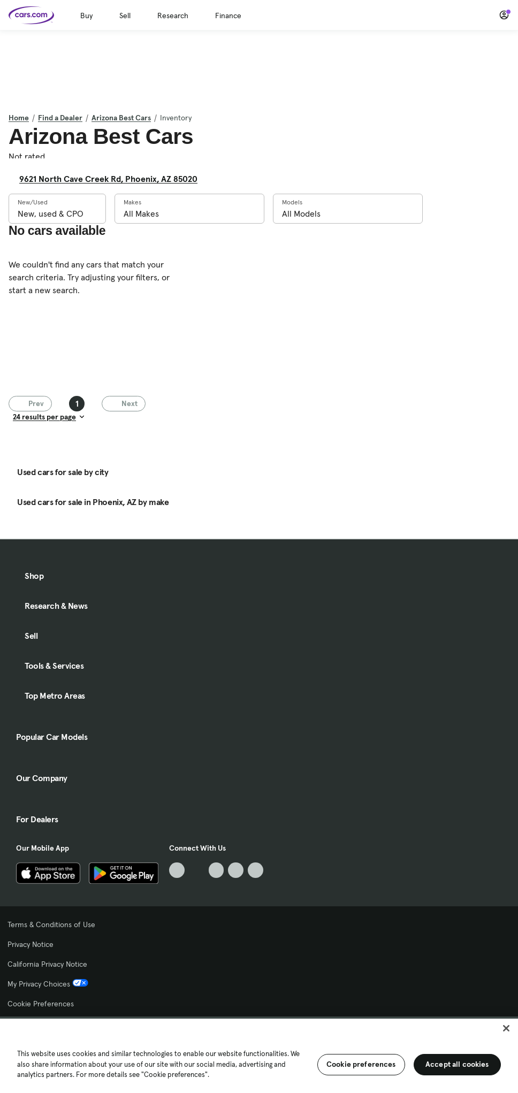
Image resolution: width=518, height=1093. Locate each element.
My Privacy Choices (47, 984)
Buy (86, 15)
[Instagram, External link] (235, 870)
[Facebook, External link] (196, 870)
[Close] (506, 1028)
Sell (125, 15)
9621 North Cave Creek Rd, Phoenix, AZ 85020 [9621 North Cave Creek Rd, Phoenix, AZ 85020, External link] (112, 178)
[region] (259, 1054)
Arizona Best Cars (121, 118)
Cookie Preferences (40, 1003)
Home (19, 118)
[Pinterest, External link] (255, 870)
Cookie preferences (361, 1064)
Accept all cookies (457, 1064)
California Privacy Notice (47, 964)
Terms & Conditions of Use (51, 924)
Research (172, 15)
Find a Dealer (60, 118)
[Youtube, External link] (216, 870)
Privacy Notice (30, 944)
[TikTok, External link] (177, 870)
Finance (228, 15)
